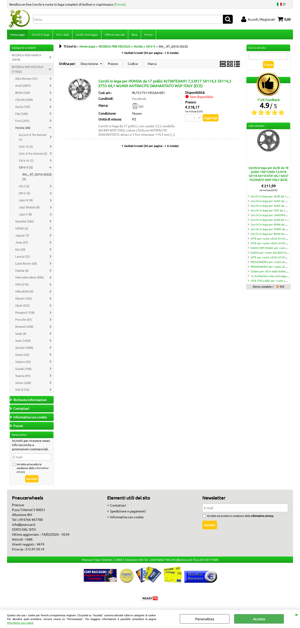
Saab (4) (20, 335)
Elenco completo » (263, 288)
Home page (17, 35)
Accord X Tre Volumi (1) (32, 138)
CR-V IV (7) (26, 162)
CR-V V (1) (26, 169)
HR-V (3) (24, 194)
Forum (148, 35)
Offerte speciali (114, 35)
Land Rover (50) (26, 265)
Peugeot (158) (24, 314)
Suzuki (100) (23, 370)
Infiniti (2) (21, 230)
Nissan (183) (23, 300)
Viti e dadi (62, 35)
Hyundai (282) (24, 223)
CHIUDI (296, 614)
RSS (282, 288)
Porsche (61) (23, 321)
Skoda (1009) (24, 349)
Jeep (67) (21, 244)
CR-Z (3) (24, 187)
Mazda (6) (22, 272)
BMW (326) (22, 94)
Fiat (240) (21, 115)
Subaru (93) (23, 363)
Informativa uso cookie (20, 622)
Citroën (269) (24, 101)
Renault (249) (24, 328)
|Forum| (120, 4)
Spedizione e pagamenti (128, 513)
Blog (134, 35)
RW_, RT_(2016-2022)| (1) (37, 178)
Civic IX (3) (26, 148)
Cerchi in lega (40, 35)
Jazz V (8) (25, 216)
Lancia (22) (22, 258)
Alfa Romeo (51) (26, 80)
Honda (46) (22, 129)
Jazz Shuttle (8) (29, 209)
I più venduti (256, 127)
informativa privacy (262, 517)
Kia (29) (20, 251)
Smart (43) (22, 356)
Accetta (259, 619)
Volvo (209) (23, 384)
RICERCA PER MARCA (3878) (26, 58)
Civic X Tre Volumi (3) (33, 155)
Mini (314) (21, 286)
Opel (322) (22, 307)
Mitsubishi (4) (24, 293)
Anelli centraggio (86, 35)
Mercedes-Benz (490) (29, 279)
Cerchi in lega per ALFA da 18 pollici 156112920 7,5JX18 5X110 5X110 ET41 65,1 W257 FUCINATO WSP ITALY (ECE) (268, 175)
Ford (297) (22, 122)
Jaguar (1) (22, 237)
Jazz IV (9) (26, 201)
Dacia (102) (22, 108)
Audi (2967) (23, 87)
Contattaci (118, 507)
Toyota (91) (22, 377)
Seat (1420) (22, 342)
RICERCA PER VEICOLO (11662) (27, 70)
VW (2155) (22, 391)
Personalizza (204, 619)
